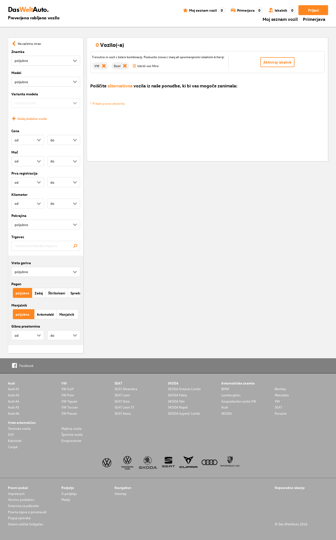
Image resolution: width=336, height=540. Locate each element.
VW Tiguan (69, 401)
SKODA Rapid (178, 407)
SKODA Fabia (177, 395)
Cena (15, 131)
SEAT (278, 407)
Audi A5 (13, 407)
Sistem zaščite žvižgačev (25, 524)
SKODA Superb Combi (184, 413)
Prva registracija (24, 173)
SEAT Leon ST (124, 407)
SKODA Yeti (176, 401)
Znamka (17, 51)
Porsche (281, 413)
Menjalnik (19, 305)
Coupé (13, 446)
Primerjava (314, 19)
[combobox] (45, 246)
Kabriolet (15, 440)
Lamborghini (230, 395)
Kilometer (19, 194)
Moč (14, 152)
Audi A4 (13, 401)
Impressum (16, 493)
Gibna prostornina (25, 326)
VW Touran (69, 407)
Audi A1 (13, 388)
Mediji (65, 499)
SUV (11, 434)
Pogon (16, 284)
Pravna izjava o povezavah (27, 512)
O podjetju (69, 493)
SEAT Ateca (122, 413)
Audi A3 (13, 395)
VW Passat (69, 413)
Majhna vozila (71, 428)
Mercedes (282, 395)
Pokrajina (18, 215)
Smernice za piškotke (23, 505)
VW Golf (67, 388)
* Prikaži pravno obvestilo (107, 103)
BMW (225, 388)
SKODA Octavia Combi (184, 388)
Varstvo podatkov (21, 499)
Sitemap (120, 493)
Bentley (280, 388)
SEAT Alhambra (125, 388)
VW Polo (67, 395)
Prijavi (313, 10)
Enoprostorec (71, 440)
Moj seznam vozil (280, 19)
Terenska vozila (19, 428)
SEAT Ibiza (122, 401)
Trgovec (17, 236)
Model (16, 72)
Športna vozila (72, 434)
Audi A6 (13, 413)
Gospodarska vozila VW (238, 401)
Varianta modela (24, 94)
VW (277, 401)
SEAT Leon (122, 395)
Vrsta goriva (21, 262)
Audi (224, 407)
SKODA (226, 413)
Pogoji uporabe (19, 517)
